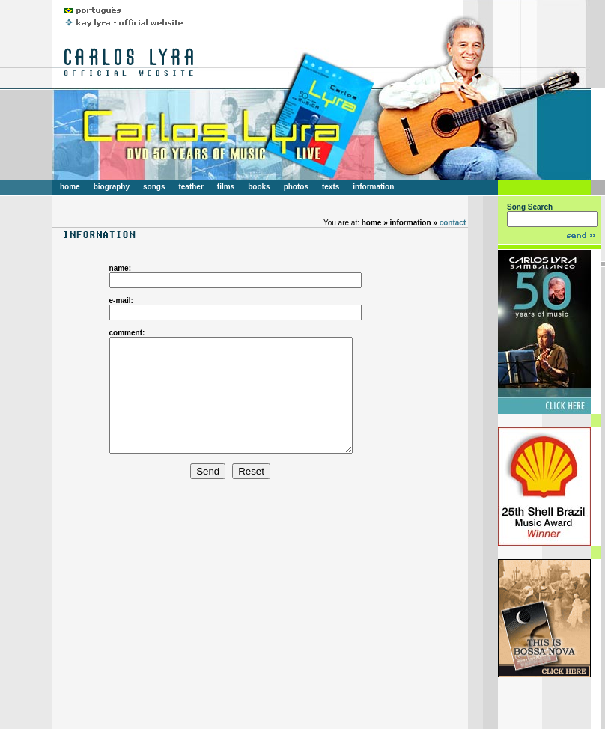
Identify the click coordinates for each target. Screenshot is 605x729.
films (225, 187)
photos (296, 187)
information (373, 187)
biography (112, 187)
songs (154, 187)
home (70, 187)
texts (330, 187)
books (259, 187)
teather (190, 187)
